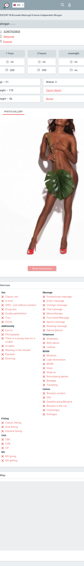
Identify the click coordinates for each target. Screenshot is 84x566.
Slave (50, 368)
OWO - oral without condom (20, 305)
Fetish (8, 321)
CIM (7, 439)
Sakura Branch (55, 330)
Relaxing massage (57, 326)
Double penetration (16, 313)
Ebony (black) (53, 90)
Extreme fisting (13, 431)
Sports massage (56, 321)
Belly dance (53, 342)
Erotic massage (55, 300)
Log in (69, 5)
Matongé (26, 15)
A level (9, 300)
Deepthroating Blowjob (59, 401)
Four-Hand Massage (58, 317)
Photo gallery (13, 111)
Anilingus (52, 414)
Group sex (10, 309)
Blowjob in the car (57, 405)
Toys (8, 317)
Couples (9, 345)
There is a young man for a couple (20, 340)
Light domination (56, 359)
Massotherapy (54, 313)
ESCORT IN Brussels (10, 15)
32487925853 (12, 31)
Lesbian (51, 347)
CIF (7, 447)
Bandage (51, 380)
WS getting (11, 460)
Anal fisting (11, 426)
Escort (9, 330)
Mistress (51, 355)
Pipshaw (10, 354)
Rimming (10, 358)
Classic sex (11, 296)
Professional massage (59, 296)
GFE (49, 397)
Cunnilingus (53, 410)
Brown (49, 98)
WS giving (10, 456)
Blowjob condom (56, 393)
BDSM (50, 363)
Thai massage (54, 309)
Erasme (35, 15)
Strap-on (51, 372)
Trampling (52, 384)
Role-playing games (57, 376)
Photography (12, 334)
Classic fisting (13, 422)
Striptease (52, 338)
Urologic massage (57, 305)
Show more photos (42, 268)
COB (7, 443)
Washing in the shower (18, 350)
